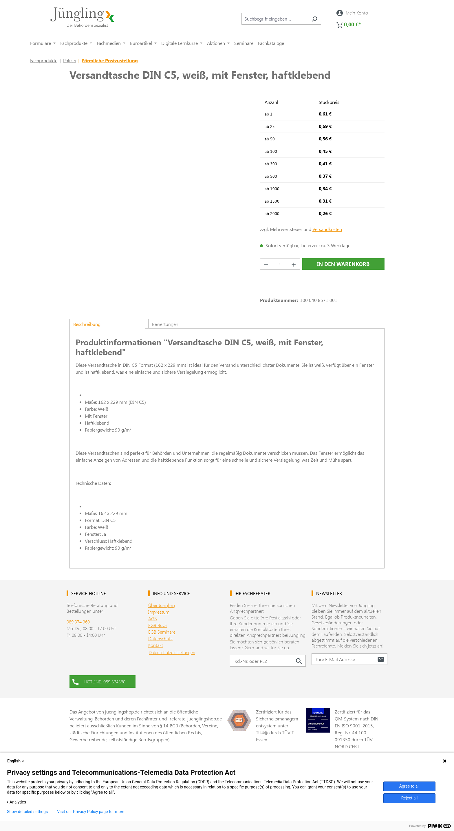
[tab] (107, 324)
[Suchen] (314, 19)
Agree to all (409, 786)
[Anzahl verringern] (266, 264)
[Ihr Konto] (352, 13)
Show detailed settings (27, 811)
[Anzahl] (280, 264)
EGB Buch (157, 625)
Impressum (158, 612)
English (16, 761)
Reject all (409, 798)
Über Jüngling (161, 605)
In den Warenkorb (343, 264)
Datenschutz (160, 638)
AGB (152, 618)
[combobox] (274, 19)
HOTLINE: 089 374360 (98, 681)
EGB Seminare (161, 632)
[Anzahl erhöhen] (294, 264)
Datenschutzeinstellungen (172, 652)
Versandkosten (327, 229)
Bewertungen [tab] (165, 324)
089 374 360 (78, 622)
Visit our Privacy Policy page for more (90, 811)
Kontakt (155, 645)
